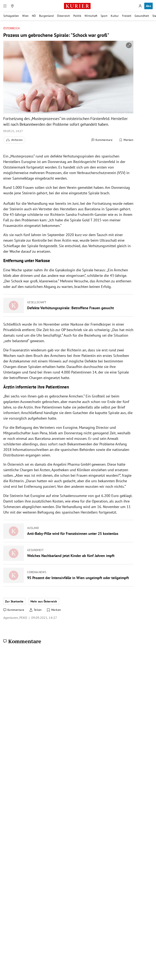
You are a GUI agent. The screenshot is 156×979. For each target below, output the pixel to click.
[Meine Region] (12, 6)
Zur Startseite (14, 601)
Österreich (63, 16)
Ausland (33, 528)
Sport (104, 16)
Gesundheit (142, 16)
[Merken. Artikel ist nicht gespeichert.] (126, 140)
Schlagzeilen (11, 16)
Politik (77, 16)
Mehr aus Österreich (43, 601)
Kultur (115, 16)
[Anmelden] (140, 6)
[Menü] (5, 6)
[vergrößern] (129, 45)
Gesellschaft (36, 302)
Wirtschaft (91, 16)
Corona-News (36, 572)
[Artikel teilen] (35, 610)
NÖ (34, 16)
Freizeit (126, 16)
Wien (25, 16)
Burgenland (46, 16)
